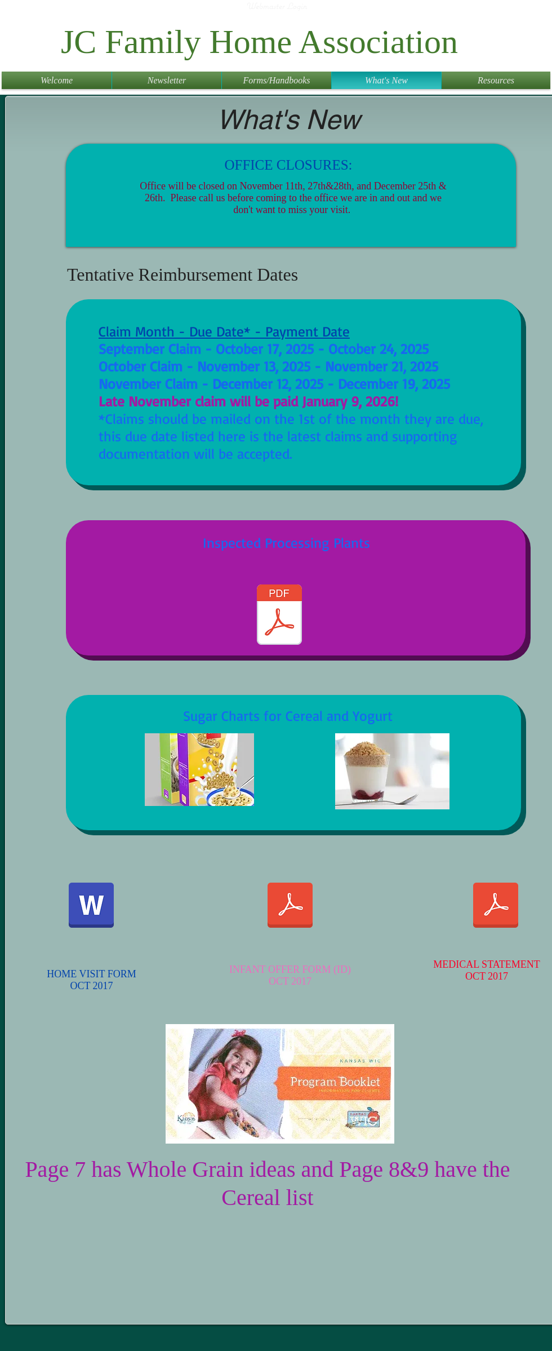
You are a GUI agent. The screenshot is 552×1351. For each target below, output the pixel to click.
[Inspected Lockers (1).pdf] (279, 616)
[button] (166, 80)
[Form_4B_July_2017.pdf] (495, 906)
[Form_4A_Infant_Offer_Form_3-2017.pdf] (290, 906)
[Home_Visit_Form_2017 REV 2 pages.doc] (91, 906)
